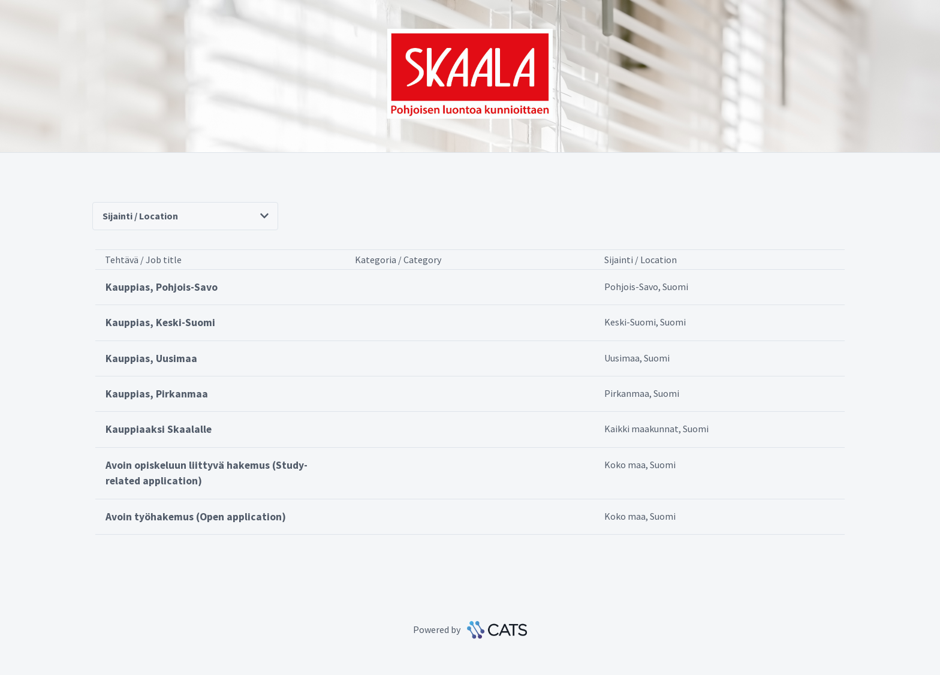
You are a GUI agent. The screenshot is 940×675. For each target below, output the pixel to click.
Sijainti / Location (186, 216)
